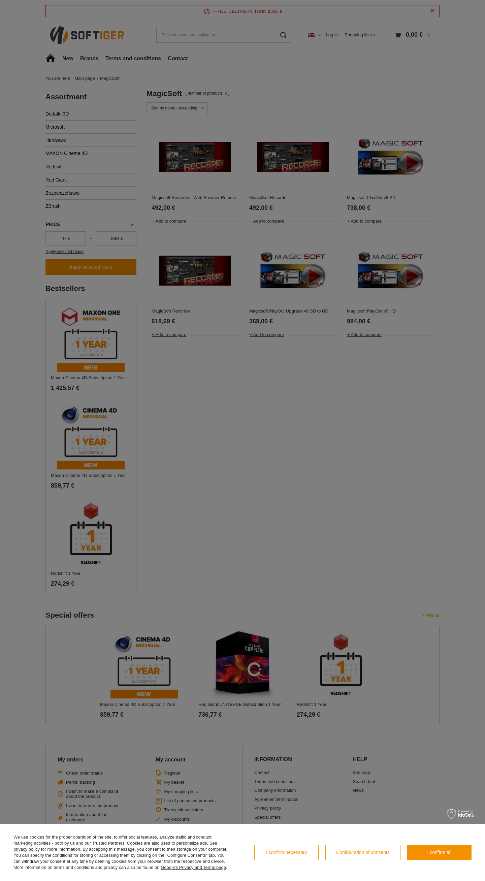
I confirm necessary (286, 852)
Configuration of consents (363, 852)
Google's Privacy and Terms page (193, 867)
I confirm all (439, 852)
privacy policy (26, 849)
